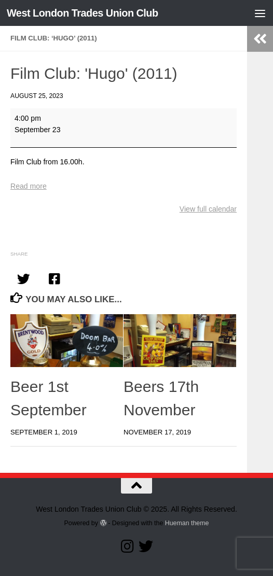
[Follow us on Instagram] (127, 546)
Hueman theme (187, 523)
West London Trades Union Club (82, 13)
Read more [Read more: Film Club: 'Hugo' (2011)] (28, 186)
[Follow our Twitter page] (146, 546)
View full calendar (208, 209)
